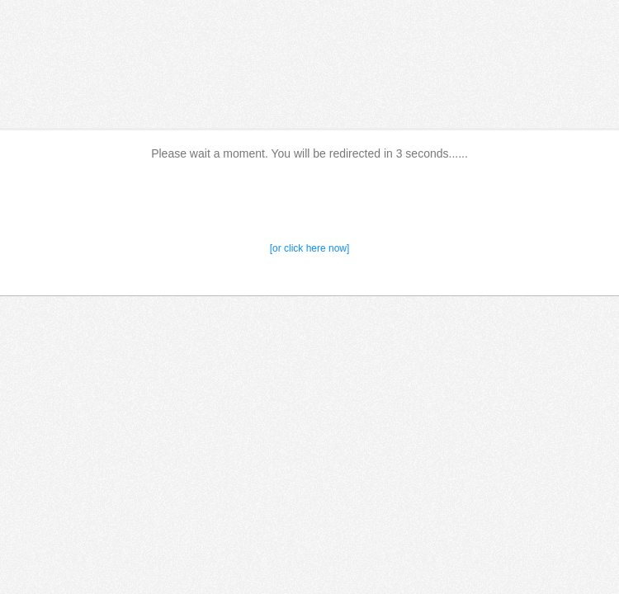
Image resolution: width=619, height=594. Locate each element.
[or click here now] (310, 248)
